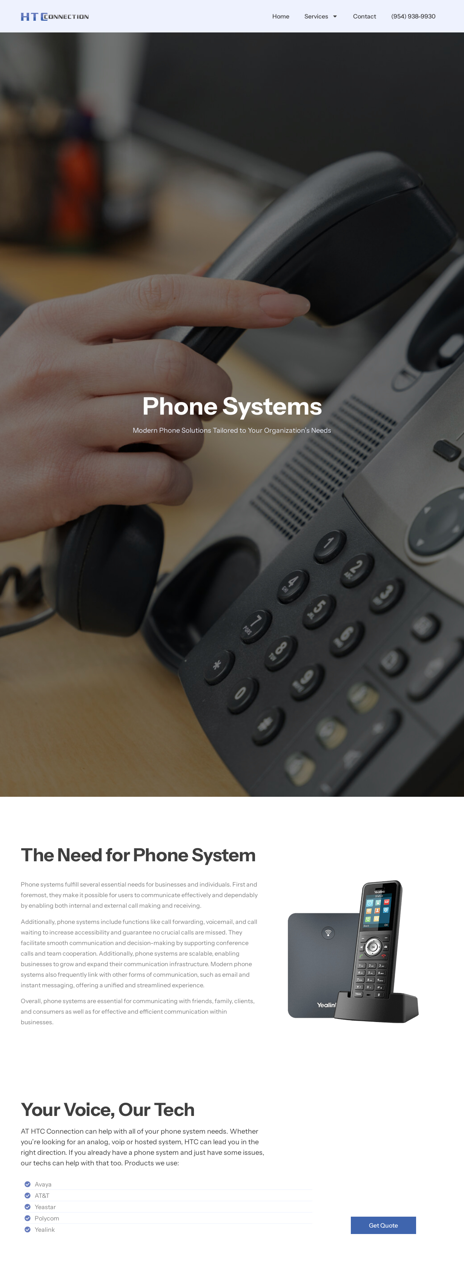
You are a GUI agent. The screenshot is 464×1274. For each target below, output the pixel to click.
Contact (364, 16)
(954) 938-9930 (413, 16)
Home (280, 16)
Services (321, 16)
